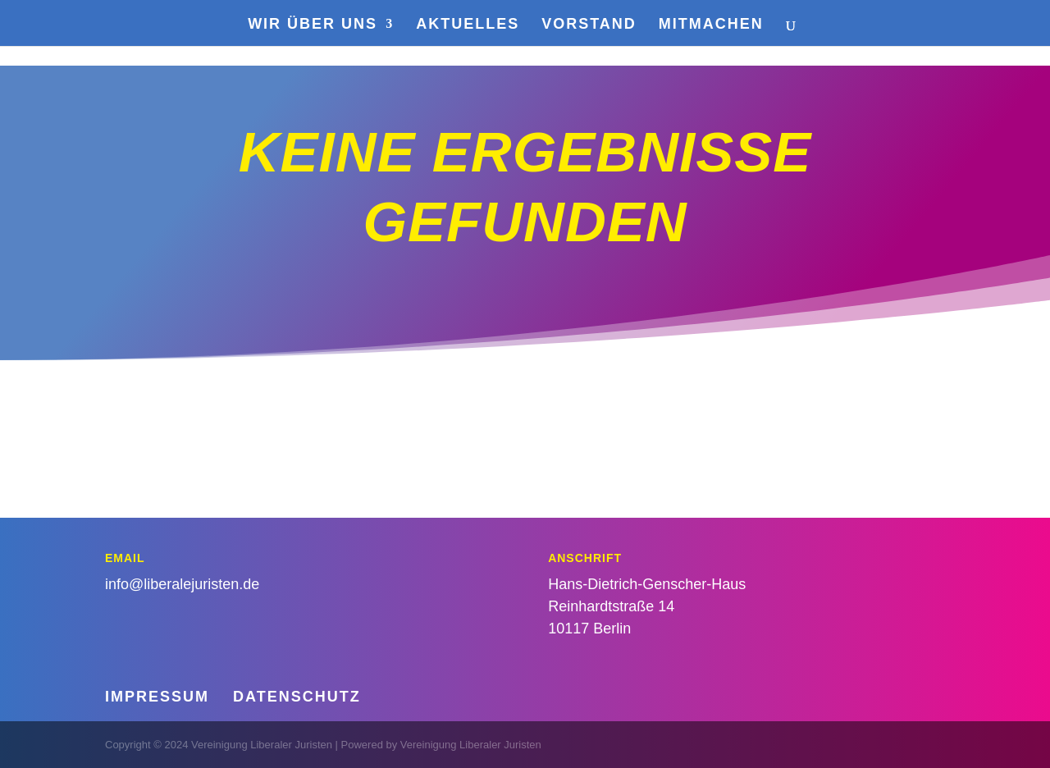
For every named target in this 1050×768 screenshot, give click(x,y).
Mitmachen (711, 25)
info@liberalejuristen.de (182, 584)
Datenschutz (297, 696)
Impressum (157, 696)
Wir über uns (312, 25)
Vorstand (589, 25)
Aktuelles (467, 25)
